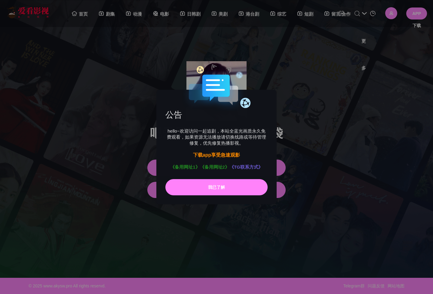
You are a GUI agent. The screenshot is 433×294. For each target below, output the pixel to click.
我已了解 (216, 187)
